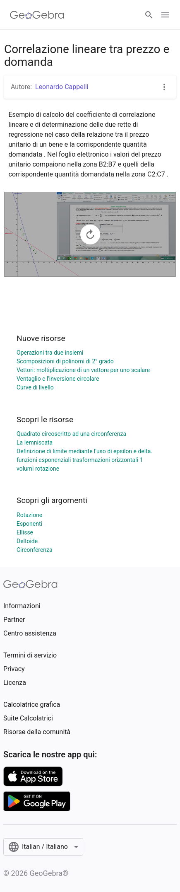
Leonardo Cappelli (61, 87)
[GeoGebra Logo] (37, 15)
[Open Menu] (165, 15)
